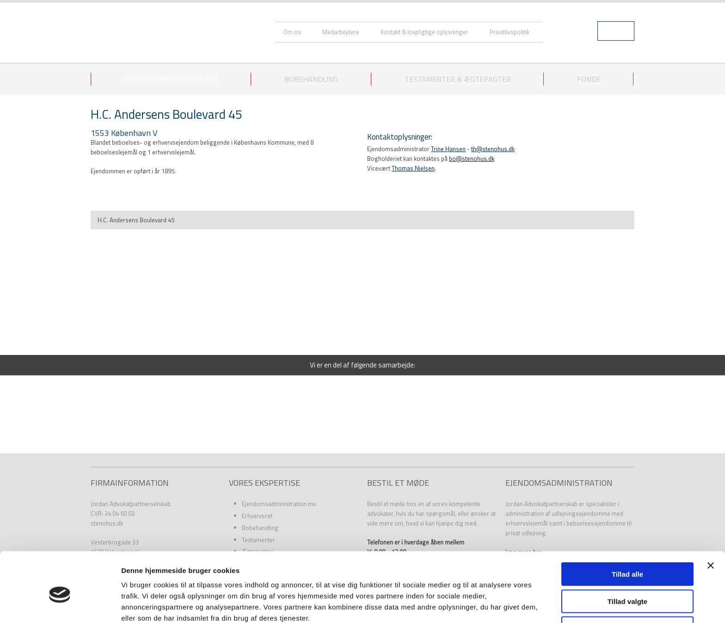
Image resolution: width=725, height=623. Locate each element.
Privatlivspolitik (509, 32)
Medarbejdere (340, 32)
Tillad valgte (627, 558)
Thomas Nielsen (413, 168)
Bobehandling (311, 79)
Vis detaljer (480, 605)
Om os (292, 32)
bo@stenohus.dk (471, 158)
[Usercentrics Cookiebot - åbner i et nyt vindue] (59, 605)
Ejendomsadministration (170, 79)
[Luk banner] (710, 522)
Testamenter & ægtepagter (458, 79)
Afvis (627, 585)
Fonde (589, 79)
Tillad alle (627, 531)
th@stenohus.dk (493, 148)
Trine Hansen (448, 148)
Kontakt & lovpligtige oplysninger (424, 32)
